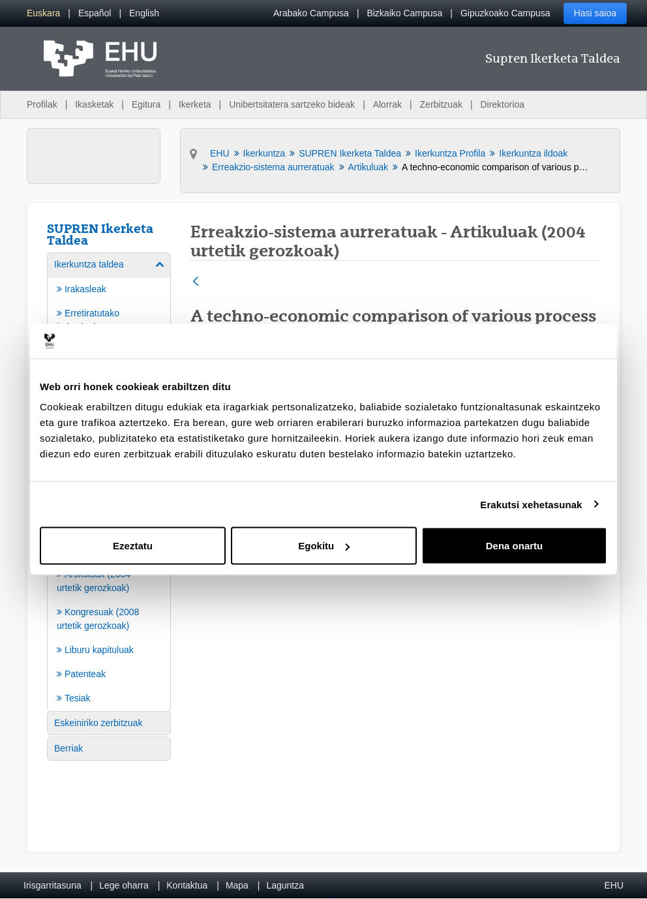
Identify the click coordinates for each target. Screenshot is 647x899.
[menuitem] (43, 13)
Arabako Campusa (311, 13)
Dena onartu (514, 545)
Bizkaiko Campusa (404, 13)
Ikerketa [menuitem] (195, 104)
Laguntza (285, 885)
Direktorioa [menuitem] (502, 104)
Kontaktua (186, 885)
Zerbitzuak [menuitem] (441, 104)
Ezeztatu (133, 545)
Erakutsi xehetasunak (531, 504)
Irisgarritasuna (52, 885)
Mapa (237, 885)
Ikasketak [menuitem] (94, 104)
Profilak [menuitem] (42, 104)
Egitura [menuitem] (146, 104)
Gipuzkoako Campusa (505, 13)
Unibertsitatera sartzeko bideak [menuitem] (292, 104)
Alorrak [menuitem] (387, 104)
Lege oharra (124, 885)
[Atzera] (195, 282)
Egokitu (324, 545)
